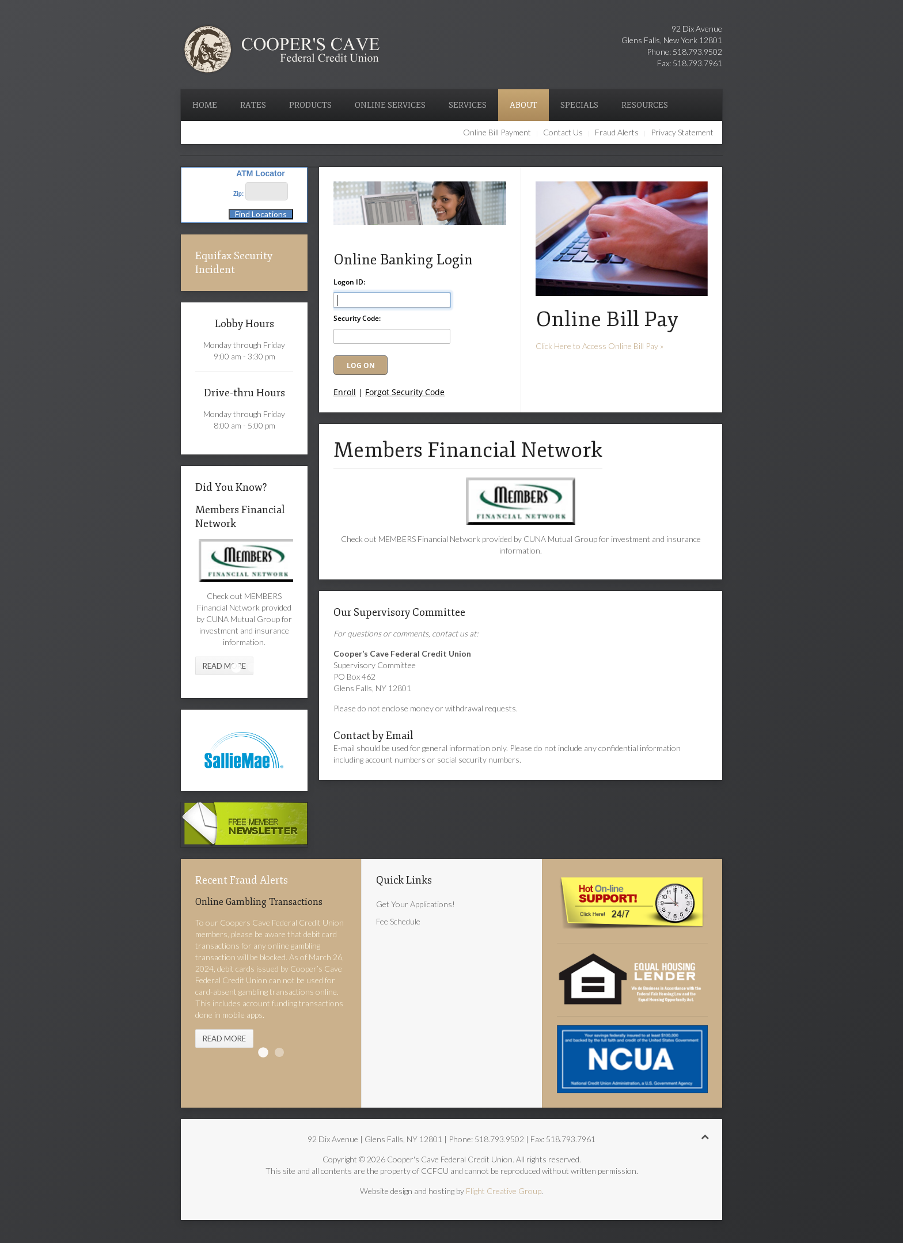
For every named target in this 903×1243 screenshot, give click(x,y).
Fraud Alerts (617, 132)
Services (468, 105)
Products (310, 105)
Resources (644, 105)
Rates (253, 105)
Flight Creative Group (503, 1191)
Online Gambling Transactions (263, 1052)
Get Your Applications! (415, 904)
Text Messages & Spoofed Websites (279, 1052)
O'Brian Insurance (252, 667)
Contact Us (563, 132)
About (523, 105)
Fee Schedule (398, 921)
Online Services (390, 105)
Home (204, 105)
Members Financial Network (236, 667)
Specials (579, 105)
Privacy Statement (682, 132)
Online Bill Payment (497, 132)
